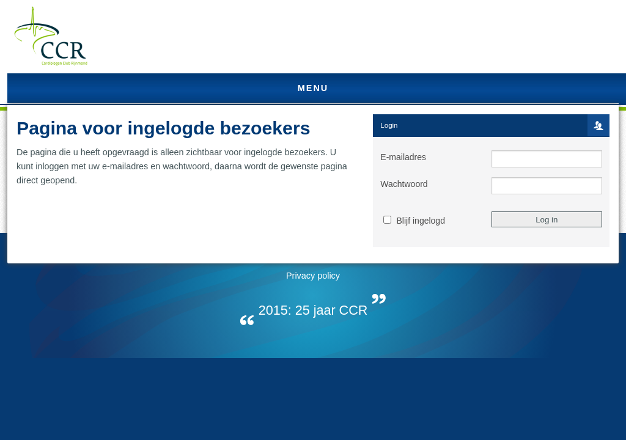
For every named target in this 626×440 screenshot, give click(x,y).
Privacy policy (313, 275)
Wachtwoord (403, 184)
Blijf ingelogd (421, 221)
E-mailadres (403, 157)
